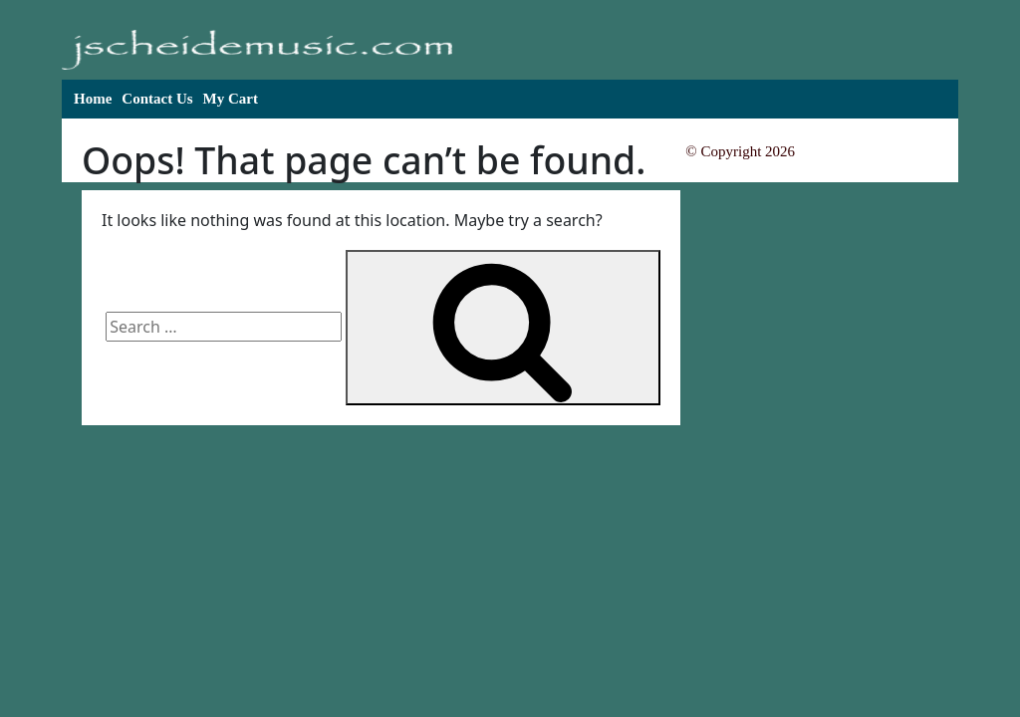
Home (93, 99)
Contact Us (157, 99)
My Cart (230, 99)
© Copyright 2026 (740, 151)
